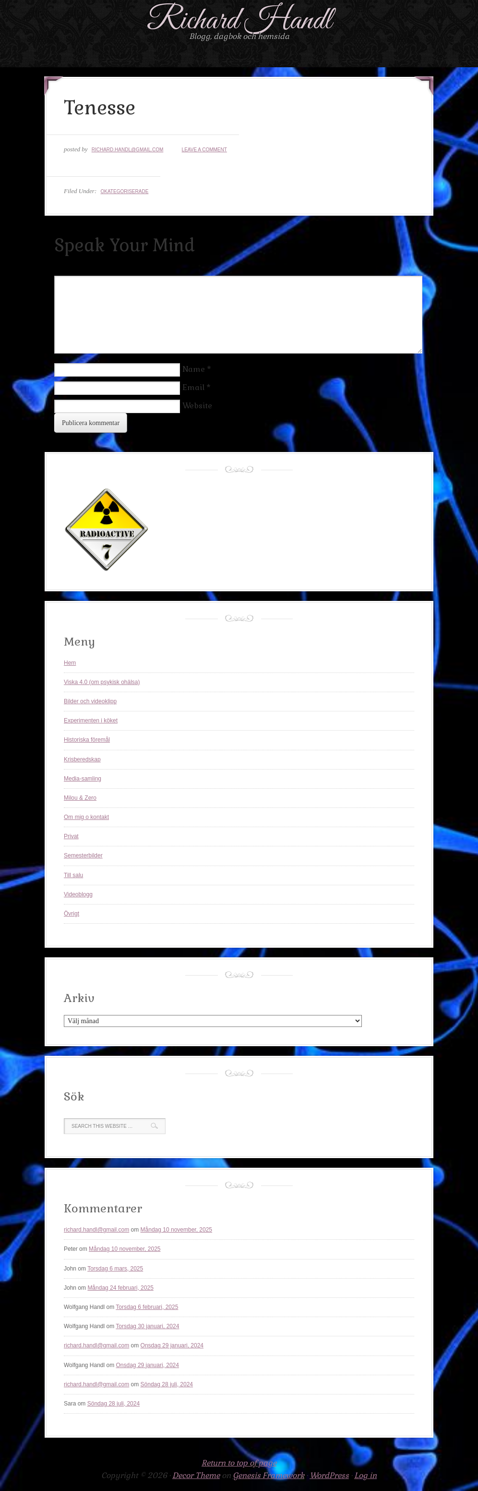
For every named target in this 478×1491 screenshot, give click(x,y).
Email (193, 387)
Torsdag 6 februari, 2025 (147, 1307)
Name (193, 369)
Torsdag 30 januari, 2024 (147, 1326)
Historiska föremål (87, 739)
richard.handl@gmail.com (128, 149)
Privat (71, 836)
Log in (365, 1475)
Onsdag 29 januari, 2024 (172, 1345)
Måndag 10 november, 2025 (176, 1229)
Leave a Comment (204, 149)
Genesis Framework (268, 1475)
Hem (70, 663)
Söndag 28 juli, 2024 (167, 1384)
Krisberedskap (82, 759)
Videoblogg (78, 894)
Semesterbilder (83, 855)
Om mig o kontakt (86, 817)
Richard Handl (239, 20)
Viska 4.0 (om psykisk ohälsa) (102, 682)
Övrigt (71, 913)
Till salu (73, 875)
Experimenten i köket (91, 720)
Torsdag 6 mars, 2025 (115, 1268)
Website (197, 406)
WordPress (329, 1475)
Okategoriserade (124, 191)
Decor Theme (196, 1475)
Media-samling (82, 778)
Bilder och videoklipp (90, 701)
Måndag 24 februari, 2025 (120, 1287)
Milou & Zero (80, 797)
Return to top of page (239, 1463)
